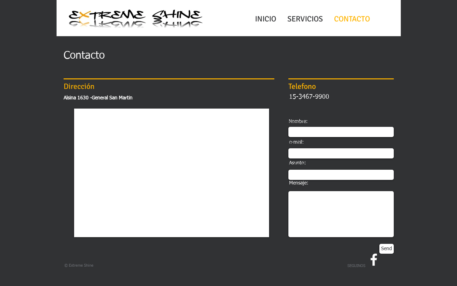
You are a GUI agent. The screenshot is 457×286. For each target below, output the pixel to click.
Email (294, 144)
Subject (296, 165)
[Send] (386, 249)
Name (294, 122)
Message (297, 186)
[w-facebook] (374, 260)
